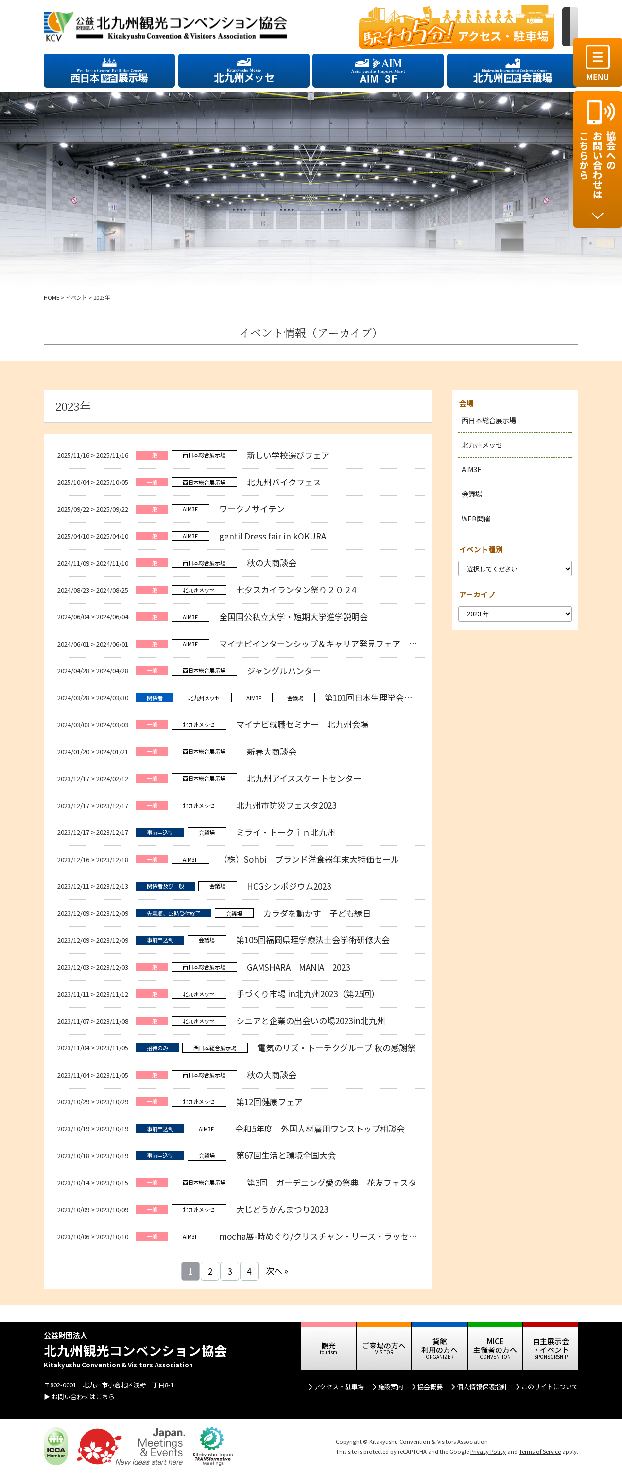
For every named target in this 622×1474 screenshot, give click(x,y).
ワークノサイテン (252, 509)
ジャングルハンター (284, 671)
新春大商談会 (271, 751)
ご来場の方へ (384, 1345)
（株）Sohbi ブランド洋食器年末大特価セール (309, 859)
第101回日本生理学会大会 (372, 697)
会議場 (472, 494)
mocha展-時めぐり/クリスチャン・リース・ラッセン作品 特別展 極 (348, 1236)
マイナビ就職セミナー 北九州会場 (302, 724)
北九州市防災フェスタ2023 (286, 805)
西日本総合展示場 (489, 420)
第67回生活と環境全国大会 (286, 1155)
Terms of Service (540, 1451)
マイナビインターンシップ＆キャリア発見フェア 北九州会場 (338, 643)
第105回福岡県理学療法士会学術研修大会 (313, 940)
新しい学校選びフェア (288, 455)
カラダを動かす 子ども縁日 (317, 913)
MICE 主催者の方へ (495, 1345)
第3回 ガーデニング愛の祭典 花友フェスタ (331, 1182)
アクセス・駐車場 (339, 1386)
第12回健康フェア (269, 1102)
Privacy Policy (488, 1451)
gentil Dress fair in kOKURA (272, 536)
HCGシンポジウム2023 (290, 886)
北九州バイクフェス (284, 482)
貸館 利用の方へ (439, 1345)
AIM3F (471, 469)
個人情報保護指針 (482, 1386)
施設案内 (390, 1386)
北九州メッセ (482, 444)
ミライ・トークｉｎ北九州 (285, 832)
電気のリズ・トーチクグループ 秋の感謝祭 (336, 1048)
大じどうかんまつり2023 (282, 1209)
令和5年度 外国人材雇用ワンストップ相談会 (320, 1128)
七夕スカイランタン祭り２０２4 (296, 589)
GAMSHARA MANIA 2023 (298, 967)
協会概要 (430, 1386)
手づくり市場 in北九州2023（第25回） (308, 994)
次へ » (277, 1270)
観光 (328, 1345)
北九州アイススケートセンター (304, 778)
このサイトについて (549, 1386)
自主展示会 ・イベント (551, 1345)
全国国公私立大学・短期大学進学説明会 (293, 617)
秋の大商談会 (271, 563)
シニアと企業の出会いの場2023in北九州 (310, 1020)
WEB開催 (476, 518)
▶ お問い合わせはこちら (79, 1396)
